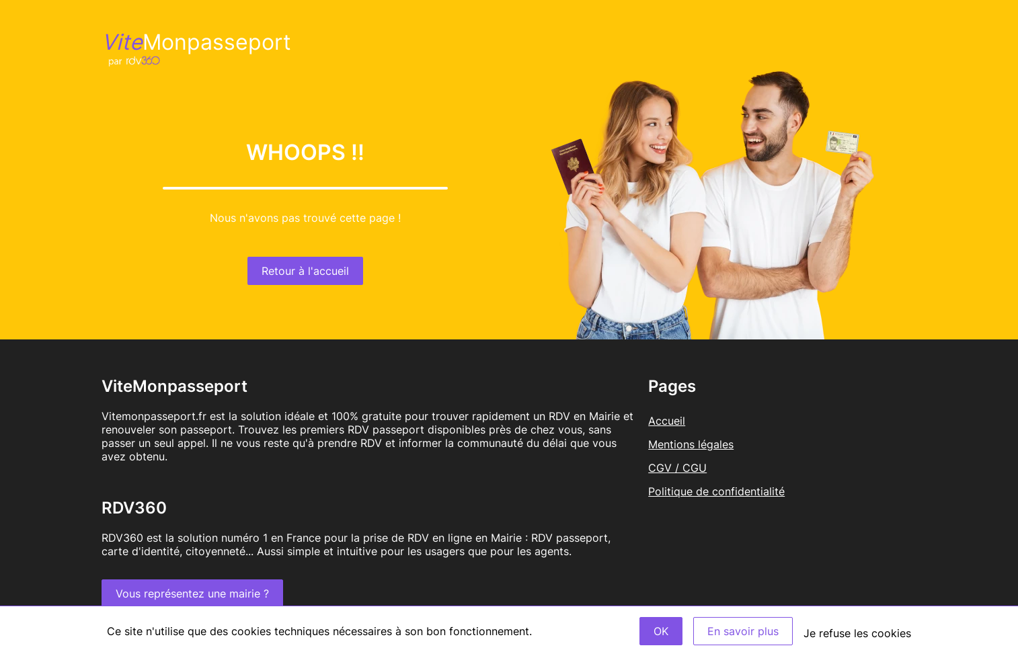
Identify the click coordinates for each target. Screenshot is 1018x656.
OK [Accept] (661, 631)
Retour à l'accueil (305, 271)
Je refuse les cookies (857, 633)
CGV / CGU (677, 468)
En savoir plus (743, 631)
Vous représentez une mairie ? (192, 593)
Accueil (666, 420)
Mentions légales (691, 444)
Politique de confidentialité (716, 491)
